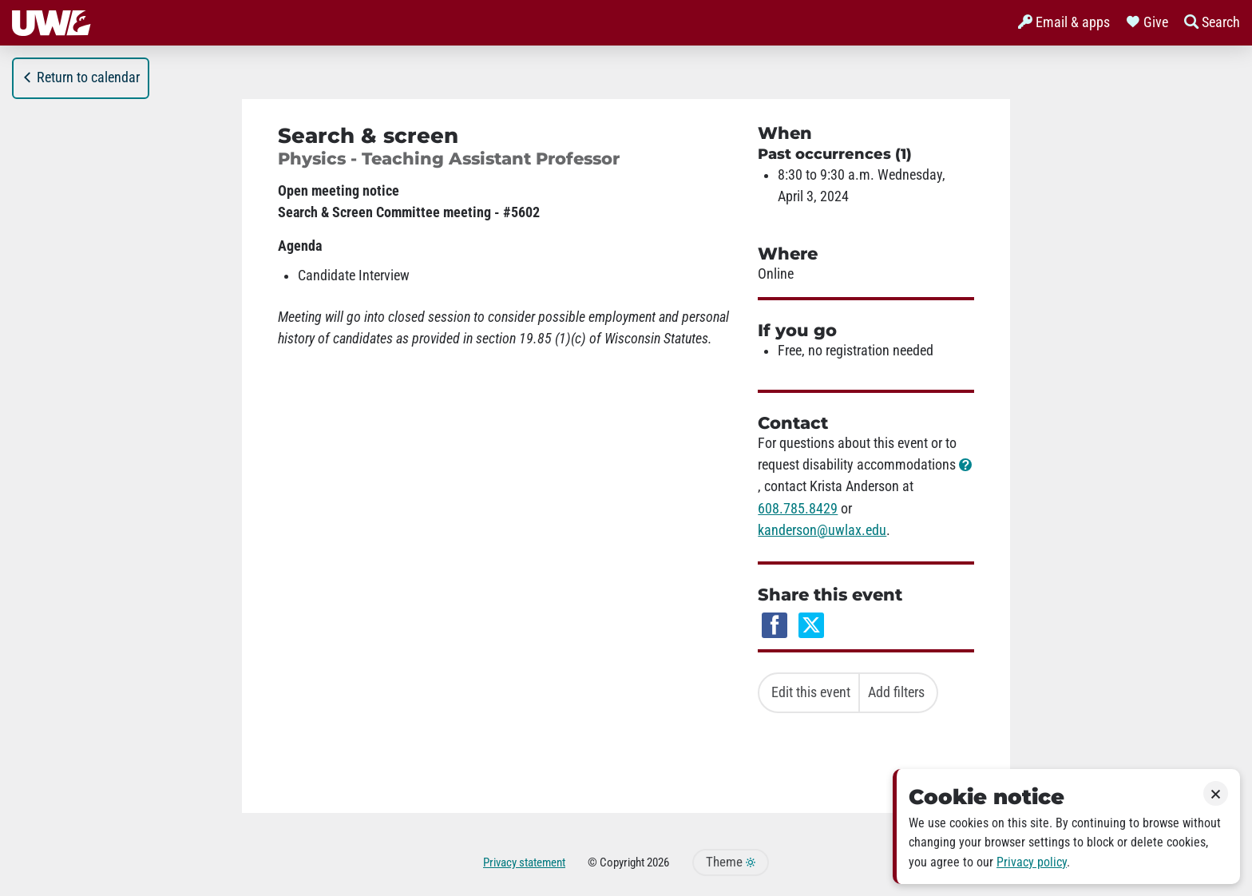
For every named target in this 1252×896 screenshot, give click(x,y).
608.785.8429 (798, 509)
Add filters (896, 692)
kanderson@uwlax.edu (822, 530)
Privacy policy (1031, 862)
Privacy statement (524, 862)
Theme (730, 862)
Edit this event (810, 692)
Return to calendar (81, 77)
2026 (658, 862)
